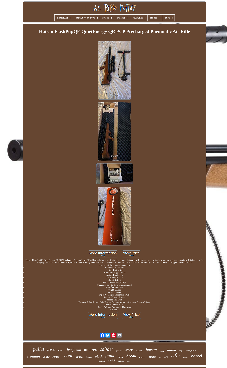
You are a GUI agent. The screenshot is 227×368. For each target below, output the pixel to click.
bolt (160, 357)
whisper (142, 357)
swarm (171, 350)
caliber (106, 349)
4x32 (166, 357)
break (131, 356)
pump (129, 361)
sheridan (185, 357)
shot (61, 350)
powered (119, 351)
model (111, 360)
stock (129, 350)
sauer (46, 356)
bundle (102, 361)
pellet (38, 349)
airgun (152, 356)
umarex (90, 349)
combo (56, 356)
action (121, 361)
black (98, 356)
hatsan (151, 349)
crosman (33, 356)
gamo (110, 355)
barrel (196, 355)
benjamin (74, 350)
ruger (181, 351)
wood (121, 357)
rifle (175, 355)
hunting (89, 357)
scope (68, 355)
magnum (191, 350)
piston (162, 351)
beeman (139, 350)
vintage (79, 356)
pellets (51, 350)
